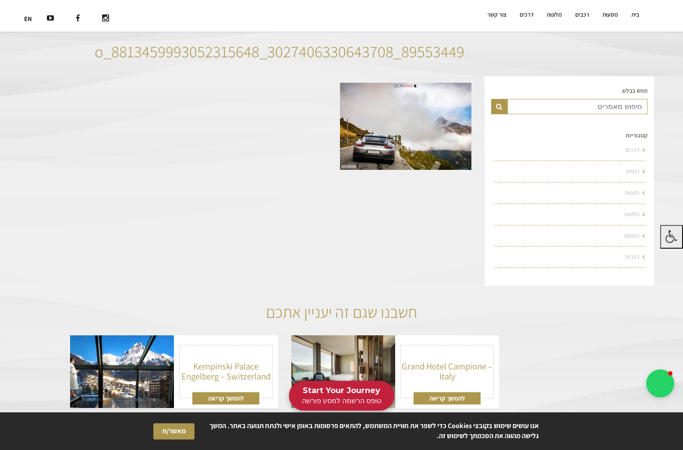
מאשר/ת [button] (174, 431)
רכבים (582, 14)
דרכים (527, 14)
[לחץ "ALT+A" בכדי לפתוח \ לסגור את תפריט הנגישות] (671, 237)
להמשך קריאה (447, 398)
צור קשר (496, 14)
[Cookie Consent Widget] (341, 431)
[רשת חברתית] (105, 19)
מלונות (554, 14)
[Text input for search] (577, 106)
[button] (660, 383)
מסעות (610, 14)
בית (635, 14)
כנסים (633, 171)
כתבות (632, 193)
